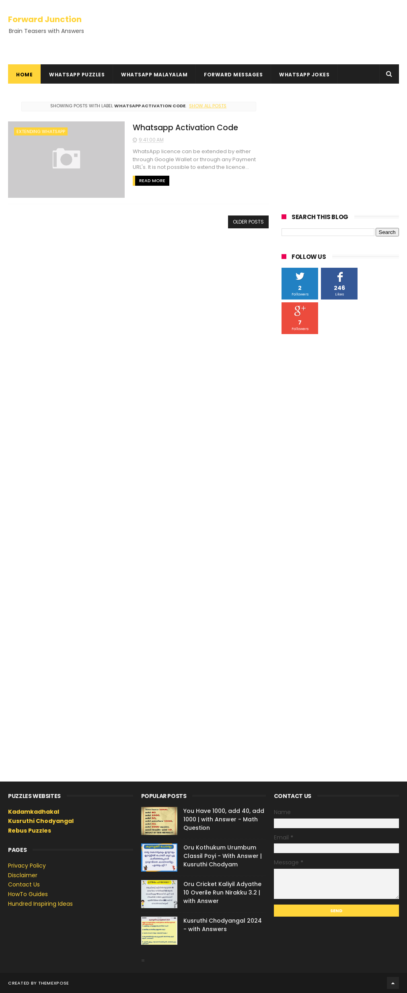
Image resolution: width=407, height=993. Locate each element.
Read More (152, 180)
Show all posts (207, 106)
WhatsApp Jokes (304, 74)
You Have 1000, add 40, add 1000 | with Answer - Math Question (223, 819)
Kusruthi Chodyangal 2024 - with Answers (222, 925)
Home (24, 74)
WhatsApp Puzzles (77, 74)
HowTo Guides (28, 894)
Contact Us (24, 884)
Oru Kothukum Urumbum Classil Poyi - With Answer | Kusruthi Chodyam (222, 855)
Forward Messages (233, 74)
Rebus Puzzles (29, 831)
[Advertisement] (340, 148)
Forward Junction (45, 19)
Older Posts (248, 221)
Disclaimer (22, 875)
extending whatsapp (40, 131)
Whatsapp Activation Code (185, 127)
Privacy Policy (27, 866)
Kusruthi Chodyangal (41, 821)
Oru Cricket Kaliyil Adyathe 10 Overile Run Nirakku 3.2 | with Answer (222, 892)
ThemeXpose (53, 983)
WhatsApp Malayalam (154, 74)
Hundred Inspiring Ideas (40, 904)
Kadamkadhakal (33, 812)
